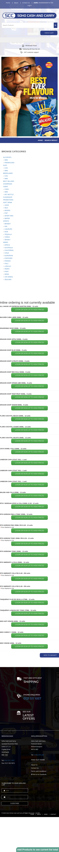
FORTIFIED (8, 258)
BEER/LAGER (8, 173)
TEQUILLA (8, 234)
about (16, 3)
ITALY (6, 263)
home (8, 3)
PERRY (7, 269)
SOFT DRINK (7, 202)
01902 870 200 (39, 755)
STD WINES (8, 277)
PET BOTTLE (9, 194)
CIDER (5, 186)
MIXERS (7, 210)
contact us (26, 3)
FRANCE (7, 261)
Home (32, 814)
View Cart (49, 33)
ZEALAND (7, 279)
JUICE (6, 205)
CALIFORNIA (8, 250)
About (39, 814)
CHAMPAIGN (7, 184)
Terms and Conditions (38, 771)
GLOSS (38, 813)
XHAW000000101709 (43, 3)
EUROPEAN (8, 255)
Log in (29, 5)
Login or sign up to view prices (29, 310)
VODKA (7, 237)
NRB (6, 160)
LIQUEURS (8, 229)
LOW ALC (7, 266)
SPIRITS (6, 221)
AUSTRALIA (8, 247)
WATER (7, 218)
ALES (5, 165)
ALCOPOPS (7, 157)
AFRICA (7, 245)
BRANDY (7, 224)
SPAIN (6, 274)
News (45, 814)
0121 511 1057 (32, 698)
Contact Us (35, 768)
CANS (6, 189)
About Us (34, 765)
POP (6, 213)
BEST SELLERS (8, 181)
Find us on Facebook (38, 774)
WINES (5, 242)
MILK (6, 208)
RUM (6, 232)
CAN (6, 168)
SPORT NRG (8, 216)
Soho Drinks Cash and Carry (14, 813)
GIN (5, 226)
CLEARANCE (7, 197)
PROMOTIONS (8, 200)
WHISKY (7, 240)
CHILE (6, 253)
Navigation (29, 40)
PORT (6, 271)
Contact (53, 814)
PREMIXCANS (9, 162)
